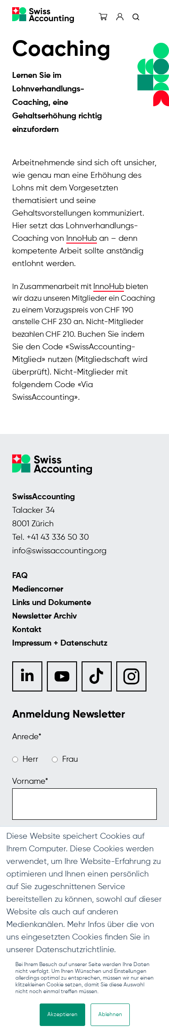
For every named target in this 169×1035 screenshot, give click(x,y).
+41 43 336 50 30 (58, 537)
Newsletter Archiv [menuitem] (44, 616)
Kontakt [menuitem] (26, 630)
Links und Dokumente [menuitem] (51, 603)
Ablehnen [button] (110, 1014)
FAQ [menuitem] (19, 576)
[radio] (25, 759)
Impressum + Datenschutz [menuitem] (60, 643)
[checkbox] (84, 759)
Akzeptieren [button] (62, 1014)
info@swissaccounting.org (59, 551)
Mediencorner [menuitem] (37, 589)
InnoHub (81, 239)
